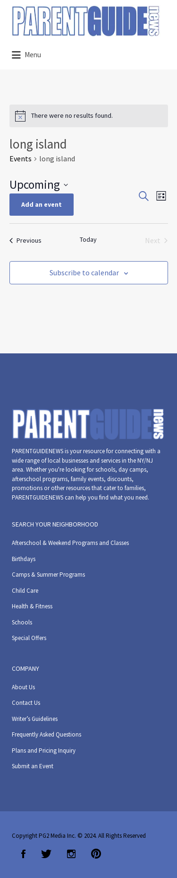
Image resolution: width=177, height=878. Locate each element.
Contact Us (26, 703)
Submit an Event (32, 766)
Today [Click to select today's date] (88, 239)
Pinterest (96, 854)
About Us (23, 687)
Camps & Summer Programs (48, 575)
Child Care (25, 591)
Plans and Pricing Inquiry (44, 750)
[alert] (88, 116)
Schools (22, 622)
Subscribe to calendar (84, 272)
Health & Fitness (32, 606)
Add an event (41, 204)
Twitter (46, 854)
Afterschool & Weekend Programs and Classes (70, 543)
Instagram (71, 854)
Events (20, 158)
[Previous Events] (25, 240)
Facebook (23, 854)
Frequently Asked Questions (46, 734)
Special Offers (29, 638)
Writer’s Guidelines (35, 719)
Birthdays (23, 559)
